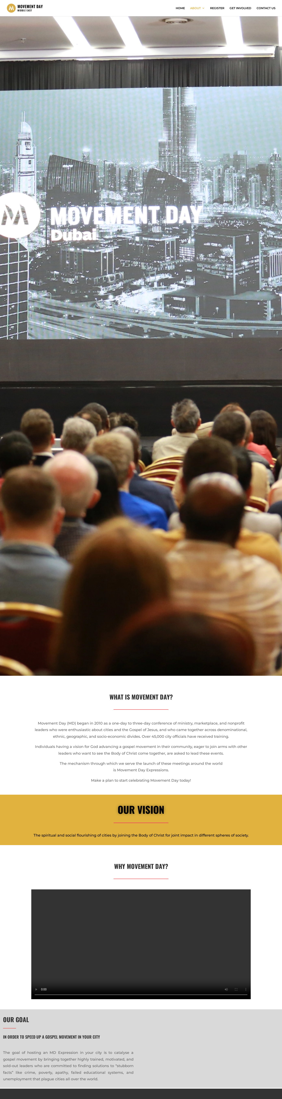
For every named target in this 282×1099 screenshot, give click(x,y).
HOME (180, 8)
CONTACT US (266, 8)
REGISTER (217, 8)
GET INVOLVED (240, 8)
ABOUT (195, 8)
